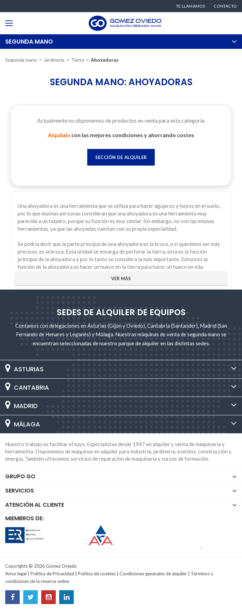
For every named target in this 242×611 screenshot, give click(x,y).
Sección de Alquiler (121, 157)
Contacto (225, 6)
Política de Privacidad (52, 573)
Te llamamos (190, 6)
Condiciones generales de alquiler (153, 573)
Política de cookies (97, 573)
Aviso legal (16, 573)
